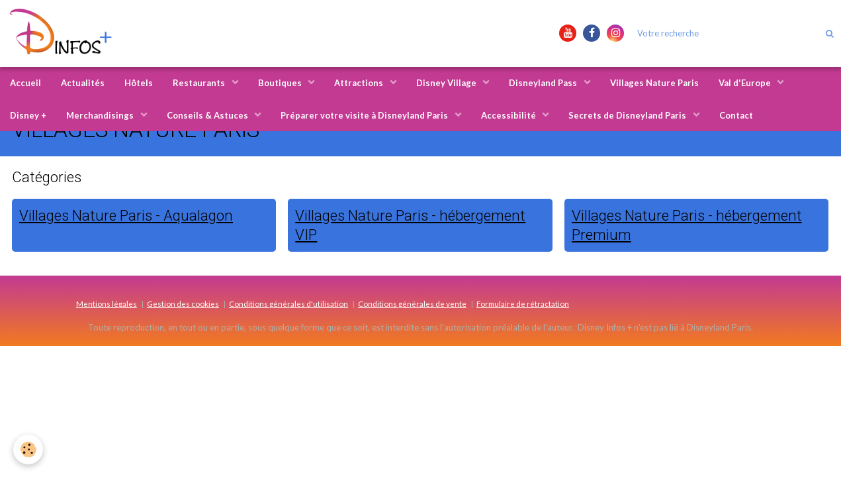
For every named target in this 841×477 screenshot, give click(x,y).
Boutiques (281, 83)
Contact (736, 115)
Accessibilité (509, 115)
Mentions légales (106, 303)
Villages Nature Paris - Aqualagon (126, 215)
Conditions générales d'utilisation (288, 303)
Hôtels (138, 83)
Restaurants (200, 83)
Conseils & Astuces (208, 115)
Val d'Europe (746, 83)
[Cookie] (28, 449)
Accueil (25, 83)
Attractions (359, 83)
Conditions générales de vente (412, 303)
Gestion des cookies (183, 303)
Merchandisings (101, 115)
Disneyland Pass (544, 83)
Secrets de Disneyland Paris (628, 115)
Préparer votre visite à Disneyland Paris (365, 115)
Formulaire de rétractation (522, 303)
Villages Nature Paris (654, 83)
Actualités (83, 83)
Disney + (28, 115)
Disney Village (447, 83)
